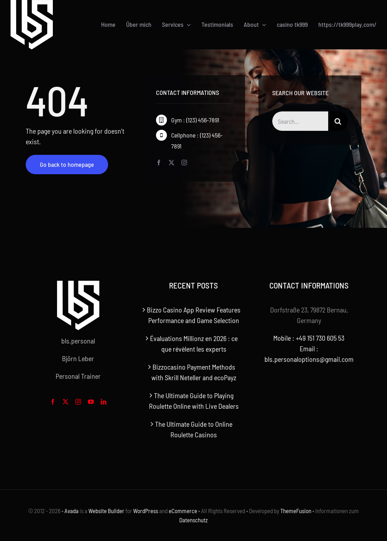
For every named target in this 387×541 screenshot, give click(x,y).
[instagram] (184, 162)
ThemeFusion (295, 510)
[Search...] (300, 122)
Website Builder (106, 510)
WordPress (145, 510)
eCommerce (183, 510)
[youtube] (91, 402)
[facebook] (159, 162)
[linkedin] (103, 402)
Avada (71, 510)
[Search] (338, 122)
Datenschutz (193, 519)
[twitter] (171, 162)
